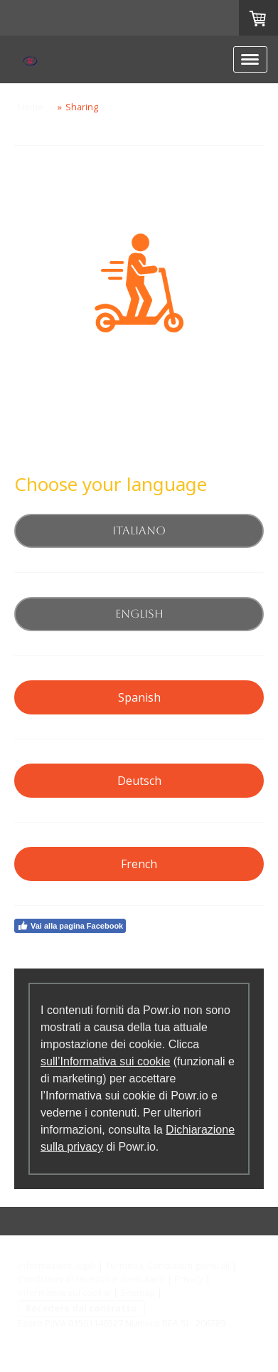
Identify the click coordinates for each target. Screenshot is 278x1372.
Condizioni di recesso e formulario (91, 1278)
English (139, 614)
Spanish (139, 697)
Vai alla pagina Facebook (70, 926)
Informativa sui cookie (64, 1292)
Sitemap (137, 1292)
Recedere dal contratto (81, 1308)
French (139, 864)
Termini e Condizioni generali (167, 1265)
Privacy (188, 1278)
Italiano (139, 530)
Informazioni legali (57, 1265)
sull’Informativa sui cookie (105, 1061)
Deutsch (139, 780)
